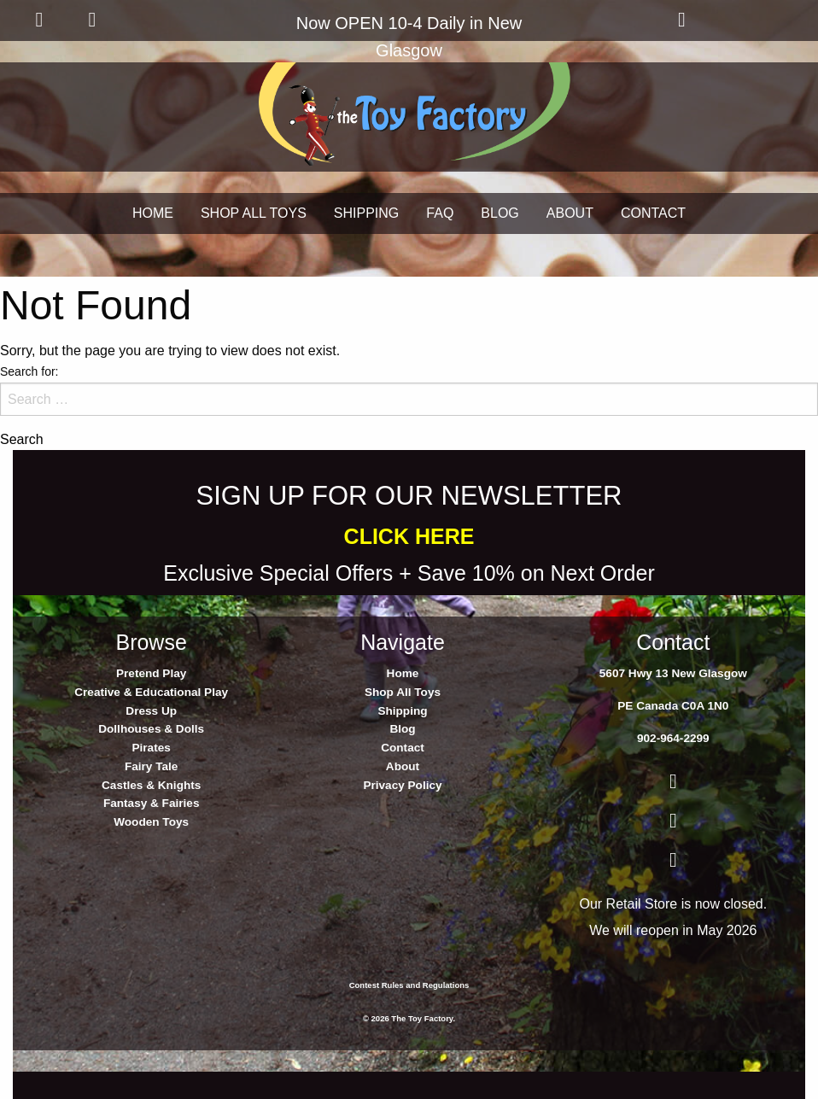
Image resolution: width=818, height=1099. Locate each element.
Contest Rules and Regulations (409, 985)
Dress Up (151, 710)
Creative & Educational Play (151, 692)
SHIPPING (366, 213)
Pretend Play (151, 673)
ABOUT (569, 213)
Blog (402, 728)
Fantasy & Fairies (151, 803)
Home (403, 673)
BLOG (499, 213)
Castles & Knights (151, 785)
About (402, 766)
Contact (402, 747)
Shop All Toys (403, 692)
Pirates (150, 747)
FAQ (439, 213)
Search (22, 440)
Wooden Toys (151, 821)
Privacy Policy (402, 785)
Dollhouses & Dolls (151, 728)
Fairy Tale (151, 766)
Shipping (402, 710)
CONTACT (653, 213)
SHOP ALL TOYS (254, 213)
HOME (152, 213)
